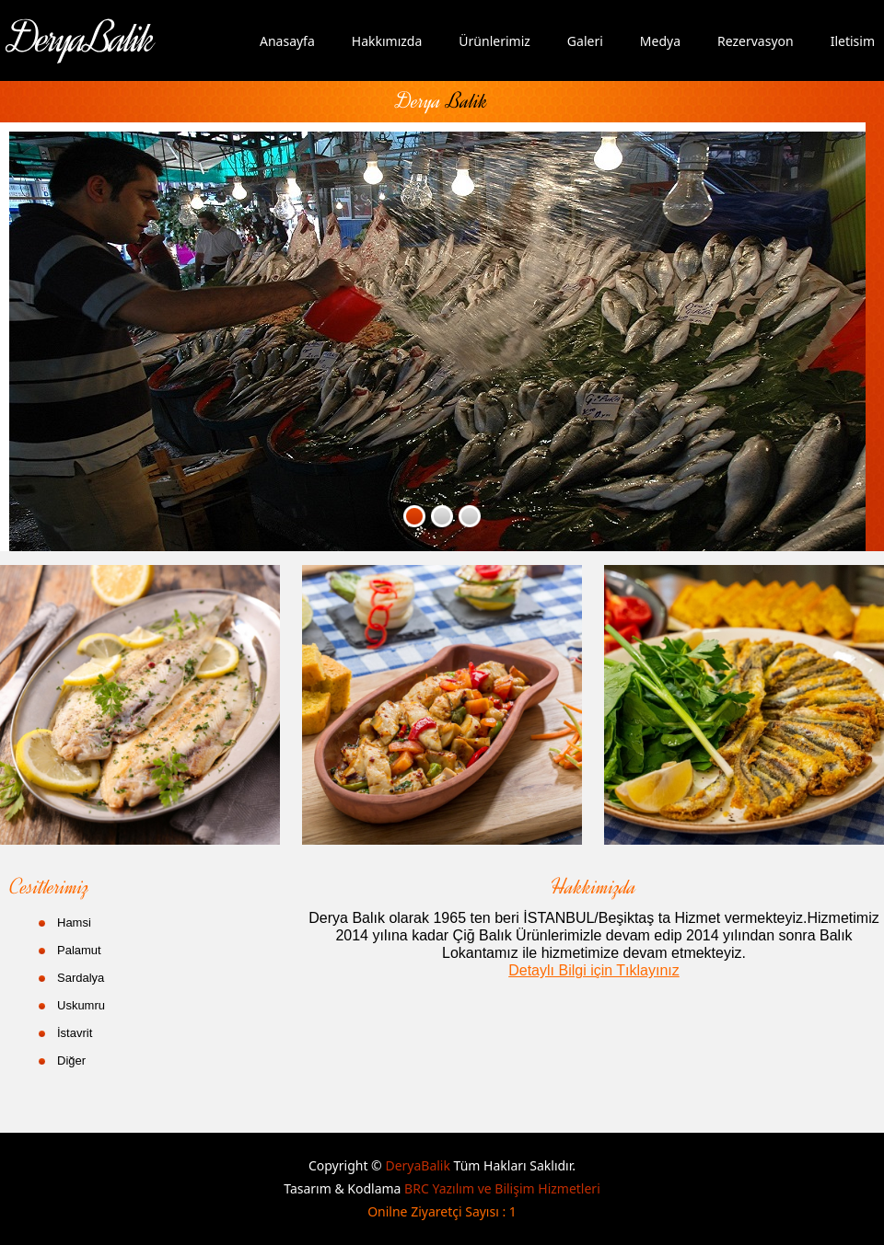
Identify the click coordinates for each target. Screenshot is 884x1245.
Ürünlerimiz (494, 41)
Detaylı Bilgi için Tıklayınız (594, 970)
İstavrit (74, 1033)
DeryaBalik (419, 1165)
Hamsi (74, 922)
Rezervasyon (755, 41)
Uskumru (81, 1005)
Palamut (79, 950)
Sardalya (80, 978)
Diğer (71, 1060)
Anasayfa (287, 41)
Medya (660, 41)
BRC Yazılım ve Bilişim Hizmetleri (502, 1188)
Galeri (585, 41)
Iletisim (853, 41)
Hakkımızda (387, 41)
